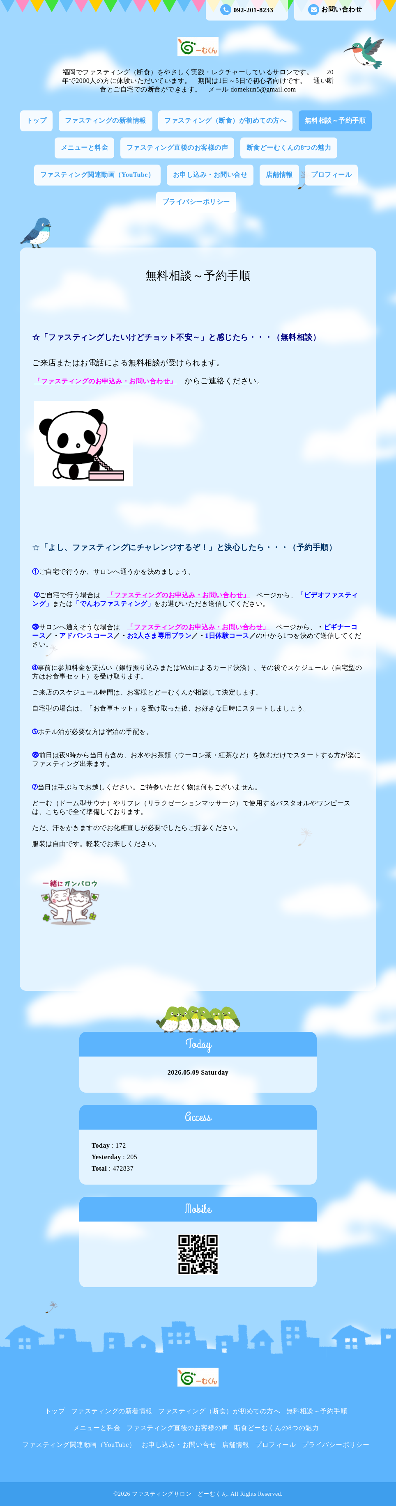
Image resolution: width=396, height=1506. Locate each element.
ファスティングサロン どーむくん (179, 1494)
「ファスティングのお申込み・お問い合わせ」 (105, 381)
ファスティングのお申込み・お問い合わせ (178, 594)
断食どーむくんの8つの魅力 (289, 147)
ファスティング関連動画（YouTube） (97, 174)
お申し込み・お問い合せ (210, 174)
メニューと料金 (84, 147)
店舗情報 (279, 174)
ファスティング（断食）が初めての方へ (225, 120)
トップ (36, 120)
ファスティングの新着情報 (105, 120)
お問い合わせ (335, 9)
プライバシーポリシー (196, 201)
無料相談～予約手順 (335, 120)
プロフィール (331, 174)
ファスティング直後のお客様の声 (177, 147)
